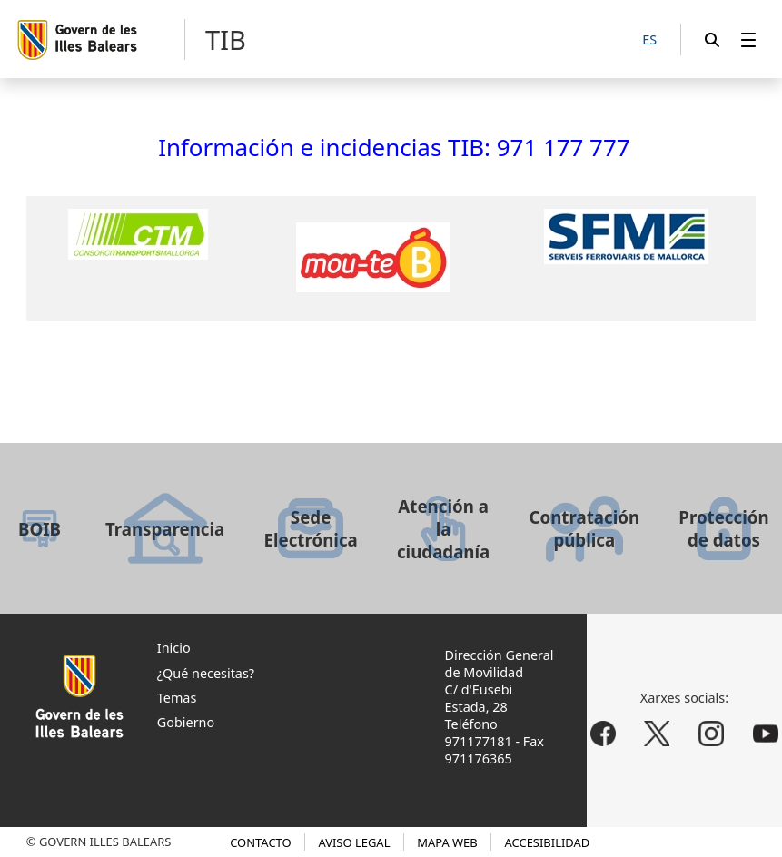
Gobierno (185, 722)
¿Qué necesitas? (205, 673)
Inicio (174, 647)
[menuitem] (748, 39)
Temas (177, 697)
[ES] (649, 40)
